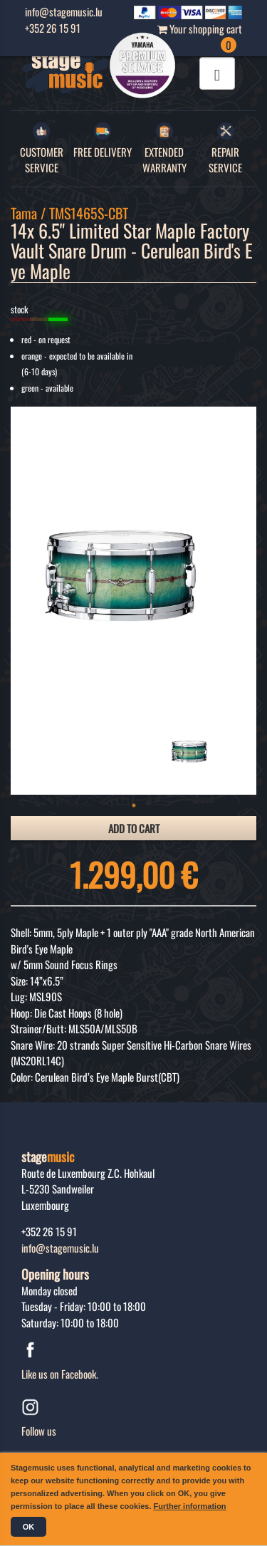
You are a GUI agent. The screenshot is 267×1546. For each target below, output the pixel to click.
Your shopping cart (199, 37)
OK (29, 1527)
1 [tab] (134, 805)
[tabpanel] (192, 746)
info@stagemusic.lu (60, 1247)
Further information (190, 1506)
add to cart (133, 828)
